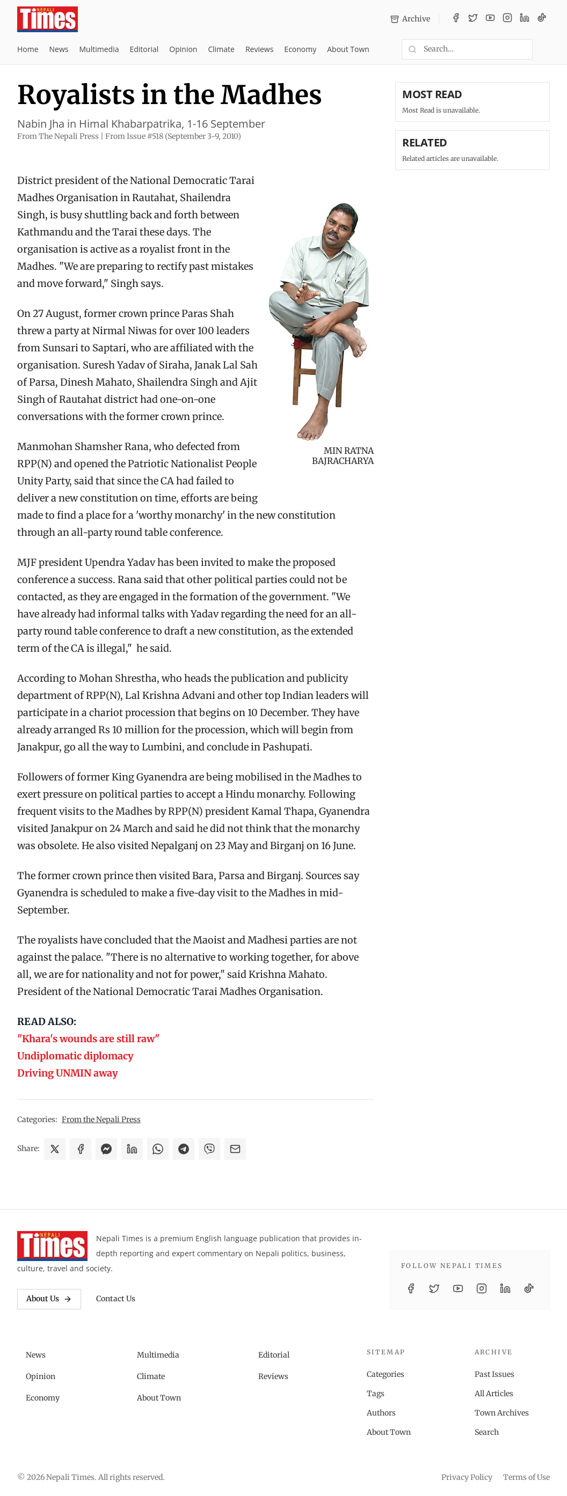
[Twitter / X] (473, 19)
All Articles (494, 1393)
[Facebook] (456, 19)
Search (487, 1432)
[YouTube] (490, 19)
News (59, 49)
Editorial (143, 49)
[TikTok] (542, 19)
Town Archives (502, 1413)
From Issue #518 (173, 136)
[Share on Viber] (209, 1149)
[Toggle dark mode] (545, 49)
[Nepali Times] (52, 1246)
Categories (385, 1374)
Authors (381, 1413)
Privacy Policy (466, 1477)
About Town (348, 49)
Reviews (259, 49)
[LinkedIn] (525, 19)
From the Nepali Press (101, 1119)
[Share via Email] (235, 1149)
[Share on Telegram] (183, 1149)
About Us (49, 1298)
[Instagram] (507, 19)
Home (28, 49)
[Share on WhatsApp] (158, 1149)
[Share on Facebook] (80, 1149)
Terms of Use (526, 1477)
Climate (221, 49)
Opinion (183, 49)
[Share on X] (55, 1149)
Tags (375, 1393)
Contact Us (115, 1298)
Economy (300, 49)
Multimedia (99, 49)
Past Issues (494, 1374)
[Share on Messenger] (106, 1149)
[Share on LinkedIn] (132, 1149)
